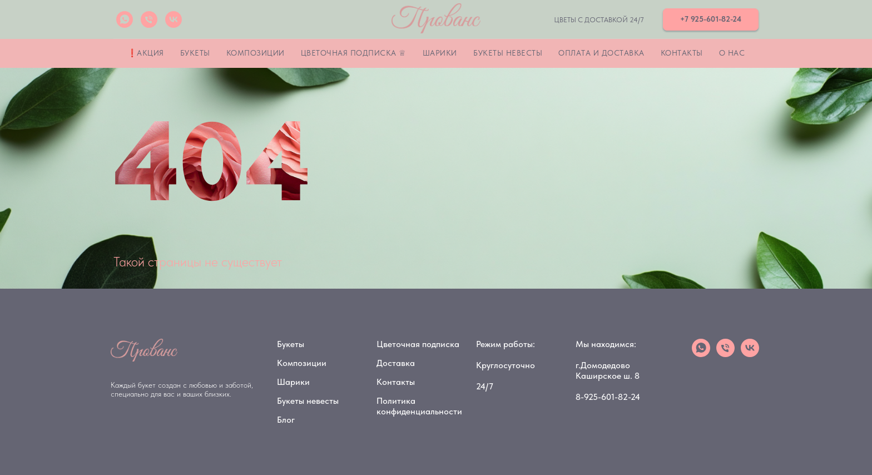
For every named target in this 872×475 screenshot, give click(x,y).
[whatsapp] (124, 19)
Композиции (255, 52)
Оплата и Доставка (601, 52)
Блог (286, 419)
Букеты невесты (507, 52)
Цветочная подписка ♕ (354, 52)
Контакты (682, 52)
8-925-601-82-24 (608, 397)
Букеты (195, 52)
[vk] (173, 19)
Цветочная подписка (417, 344)
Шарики (440, 52)
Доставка (395, 363)
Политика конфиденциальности (419, 406)
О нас (732, 52)
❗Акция (145, 52)
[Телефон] (149, 19)
